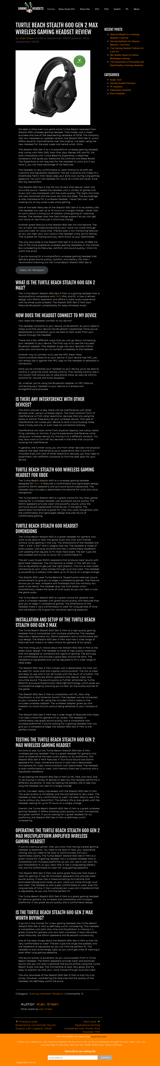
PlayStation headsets (120, 90)
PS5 (97, 9)
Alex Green (27, 38)
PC (127, 9)
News (137, 9)
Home (51, 9)
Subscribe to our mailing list (80, 1051)
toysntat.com (98, 1036)
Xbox (36, 483)
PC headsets (116, 86)
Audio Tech (116, 79)
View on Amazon (32, 270)
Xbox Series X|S (67, 9)
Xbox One (85, 9)
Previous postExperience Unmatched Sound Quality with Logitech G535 (36, 1025)
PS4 (106, 9)
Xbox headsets (117, 93)
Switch (117, 9)
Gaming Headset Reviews (46, 993)
